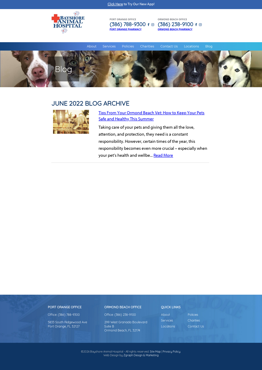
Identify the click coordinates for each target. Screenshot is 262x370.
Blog (208, 46)
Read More (163, 155)
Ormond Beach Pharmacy (175, 29)
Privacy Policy (171, 351)
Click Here (115, 4)
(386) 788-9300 (69, 315)
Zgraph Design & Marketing (141, 355)
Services (109, 46)
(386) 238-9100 (125, 315)
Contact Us (169, 46)
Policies (128, 46)
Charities (147, 46)
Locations (191, 46)
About (91, 46)
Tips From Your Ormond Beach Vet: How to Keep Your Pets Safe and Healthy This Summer (151, 115)
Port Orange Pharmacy (125, 29)
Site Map (155, 351)
